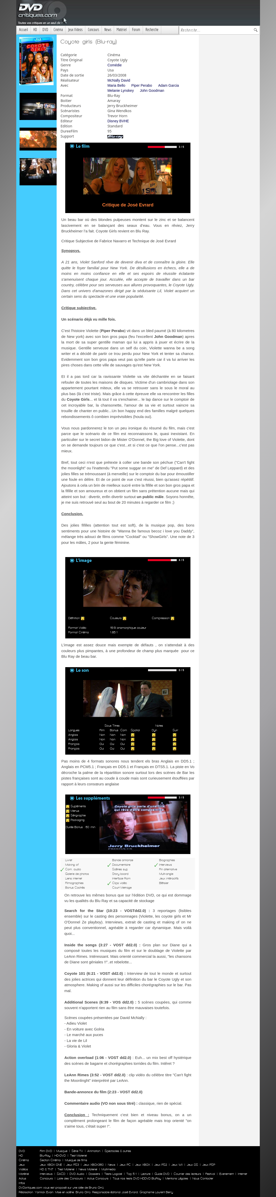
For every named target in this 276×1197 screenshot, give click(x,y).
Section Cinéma (50, 1160)
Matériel (122, 29)
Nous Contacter (202, 1178)
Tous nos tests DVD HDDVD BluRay (137, 1178)
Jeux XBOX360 (93, 1164)
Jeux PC (125, 1164)
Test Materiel (78, 1155)
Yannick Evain (44, 1192)
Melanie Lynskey (120, 90)
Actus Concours (97, 1178)
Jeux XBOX (142, 1164)
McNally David (118, 80)
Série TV (77, 1151)
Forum (136, 29)
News (107, 29)
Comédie (114, 65)
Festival (210, 1173)
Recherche (151, 29)
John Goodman (152, 90)
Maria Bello (116, 85)
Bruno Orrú (83, 1192)
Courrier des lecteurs (187, 1173)
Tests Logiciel (113, 1173)
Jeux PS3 (72, 1164)
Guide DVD (162, 1173)
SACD (61, 1173)
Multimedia (109, 1169)
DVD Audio (77, 1173)
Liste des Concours (70, 1178)
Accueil (23, 29)
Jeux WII (177, 1164)
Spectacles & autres (118, 1151)
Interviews (46, 1173)
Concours (93, 29)
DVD (45, 29)
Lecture (145, 1173)
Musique (61, 1151)
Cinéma (58, 29)
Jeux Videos (75, 29)
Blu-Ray (45, 1155)
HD (35, 29)
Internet (242, 1173)
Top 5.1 (131, 1173)
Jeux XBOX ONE (51, 1164)
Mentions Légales (176, 1178)
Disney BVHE (118, 121)
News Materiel (88, 1169)
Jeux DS (192, 1164)
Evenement (226, 1173)
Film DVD (46, 1151)
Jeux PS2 (160, 1164)
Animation (93, 1151)
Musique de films (76, 1160)
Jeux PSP (208, 1164)
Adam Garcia (168, 85)
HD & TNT (46, 1169)
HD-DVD (60, 1155)
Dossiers (94, 1173)
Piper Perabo (141, 85)
